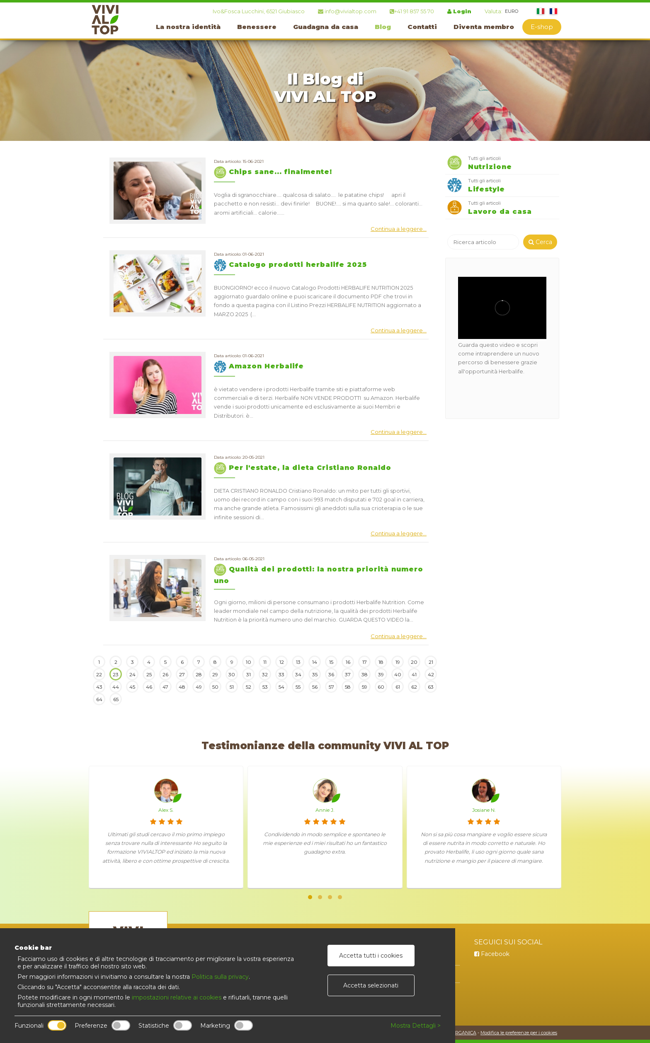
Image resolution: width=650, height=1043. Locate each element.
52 (248, 687)
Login (459, 11)
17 (364, 662)
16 (348, 662)
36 (331, 674)
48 (182, 687)
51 (232, 687)
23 (116, 674)
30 (231, 674)
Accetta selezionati (370, 985)
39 (381, 674)
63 (431, 687)
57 (331, 687)
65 (116, 699)
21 (431, 662)
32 (265, 674)
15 (331, 662)
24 (132, 674)
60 (381, 687)
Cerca (540, 242)
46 (149, 687)
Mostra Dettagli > (415, 1025)
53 (265, 687)
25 (149, 674)
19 (397, 662)
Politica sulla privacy (220, 976)
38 (364, 674)
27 (182, 674)
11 (265, 662)
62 (414, 687)
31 (248, 674)
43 (99, 687)
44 (115, 687)
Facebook (491, 954)
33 (281, 674)
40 (397, 674)
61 (397, 687)
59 (364, 687)
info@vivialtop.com (347, 11)
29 (215, 674)
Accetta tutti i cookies (371, 955)
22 (99, 674)
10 (248, 662)
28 (199, 674)
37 (348, 674)
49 (199, 687)
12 (281, 662)
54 (281, 687)
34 (298, 674)
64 (99, 699)
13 (298, 662)
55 (298, 687)
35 (315, 674)
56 (315, 687)
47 (165, 687)
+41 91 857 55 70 (412, 11)
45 (132, 687)
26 (165, 674)
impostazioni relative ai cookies (176, 997)
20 (414, 662)
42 (431, 674)
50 (215, 687)
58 (348, 687)
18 (380, 662)
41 (414, 674)
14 (314, 662)
